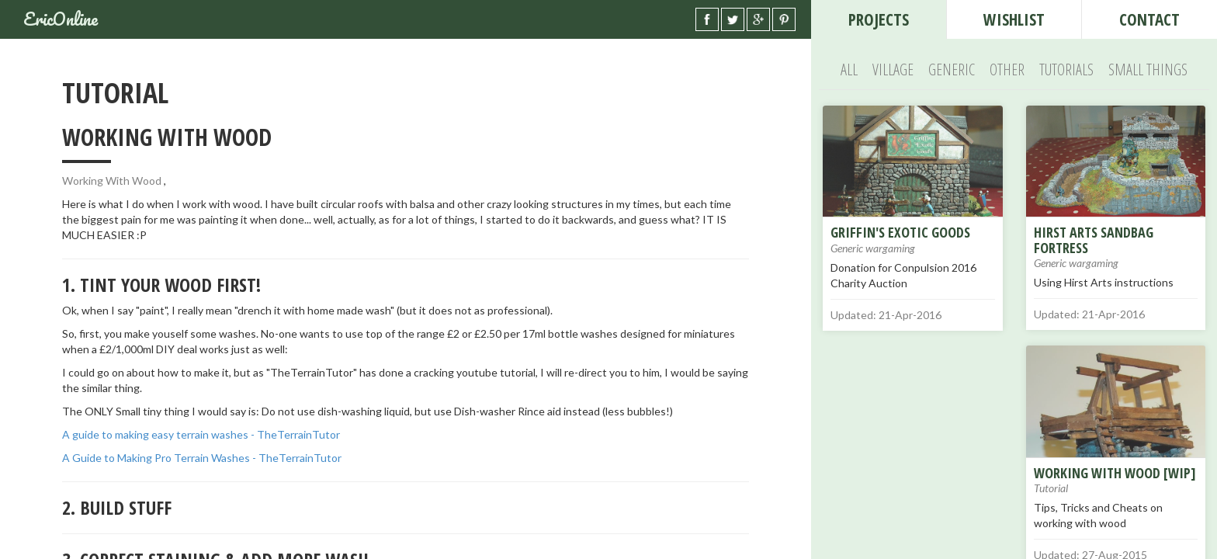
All (849, 69)
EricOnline (60, 19)
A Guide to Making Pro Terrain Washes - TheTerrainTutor (202, 457)
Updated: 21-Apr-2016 (885, 314)
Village (893, 69)
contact (1149, 19)
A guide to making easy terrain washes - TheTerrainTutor (201, 434)
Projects (878, 19)
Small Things (1148, 69)
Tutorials (1066, 69)
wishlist (1014, 19)
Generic (951, 69)
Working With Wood (111, 180)
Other (1007, 69)
